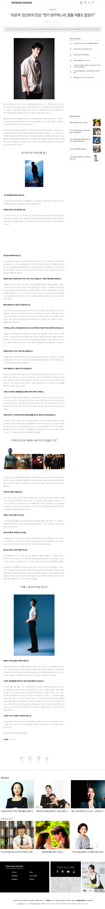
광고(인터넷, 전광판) (60, 900)
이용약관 (73, 900)
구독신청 (15, 900)
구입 (101, 891)
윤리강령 (25, 900)
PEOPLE (52, 10)
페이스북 (57, 871)
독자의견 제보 (31, 900)
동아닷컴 (48, 900)
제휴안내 (68, 900)
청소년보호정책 (89, 900)
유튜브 (68, 871)
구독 (95, 891)
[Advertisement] (30, 239)
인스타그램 (63, 871)
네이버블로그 (73, 871)
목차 (90, 891)
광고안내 (20, 900)
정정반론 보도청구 (39, 900)
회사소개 (53, 900)
